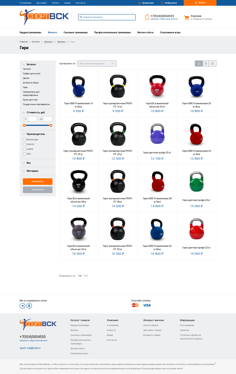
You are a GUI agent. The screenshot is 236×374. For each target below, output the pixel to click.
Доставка (42, 3)
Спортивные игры (170, 32)
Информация (187, 320)
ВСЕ (86, 276)
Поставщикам (187, 325)
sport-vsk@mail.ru (30, 348)
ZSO (29, 154)
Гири (25, 87)
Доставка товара (152, 330)
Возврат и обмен (151, 335)
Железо (52, 32)
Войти (200, 2)
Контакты (81, 3)
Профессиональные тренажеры (112, 32)
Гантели (27, 69)
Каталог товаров (80, 320)
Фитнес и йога (145, 32)
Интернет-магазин (153, 320)
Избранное (169, 3)
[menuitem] (30, 32)
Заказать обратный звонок (164, 19)
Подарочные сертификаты (36, 104)
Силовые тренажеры (76, 32)
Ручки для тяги (30, 99)
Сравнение (146, 3)
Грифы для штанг (31, 73)
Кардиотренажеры (30, 32)
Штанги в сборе (31, 82)
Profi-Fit (30, 144)
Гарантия (184, 330)
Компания (112, 320)
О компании (25, 3)
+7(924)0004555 (162, 16)
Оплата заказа (150, 325)
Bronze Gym (32, 139)
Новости (111, 330)
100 (80, 276)
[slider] (24, 125)
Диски (26, 78)
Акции (67, 3)
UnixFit (30, 149)
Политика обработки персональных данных (191, 337)
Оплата (55, 3)
